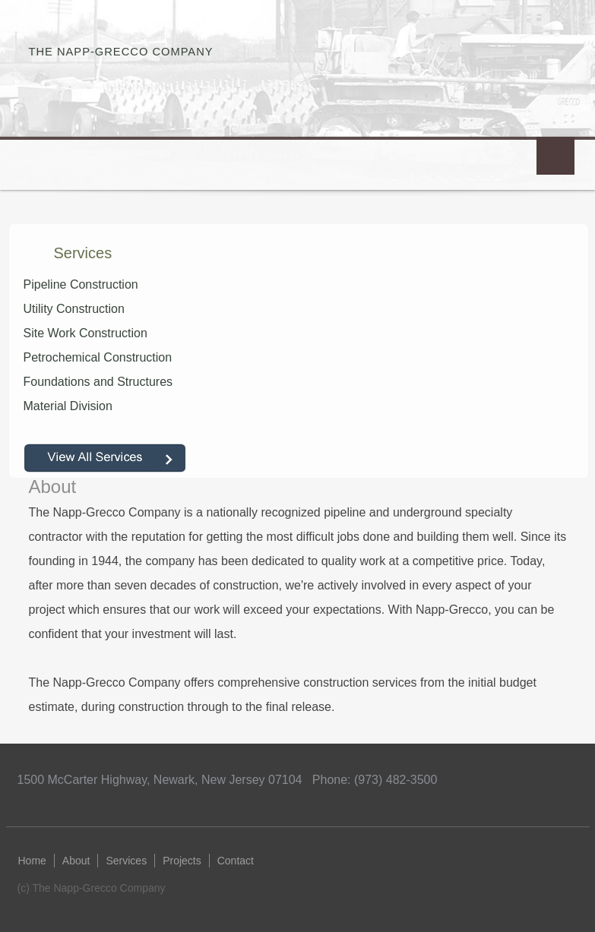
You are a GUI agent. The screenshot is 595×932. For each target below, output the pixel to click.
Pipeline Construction (81, 284)
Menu (555, 156)
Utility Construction (74, 308)
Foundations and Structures (98, 381)
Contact (235, 861)
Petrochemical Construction (98, 357)
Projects (182, 861)
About (76, 861)
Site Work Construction (85, 333)
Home (32, 861)
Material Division (68, 406)
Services (126, 861)
